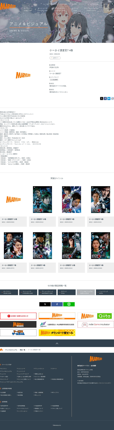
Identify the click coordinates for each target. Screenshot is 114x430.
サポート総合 (63, 4)
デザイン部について (57, 408)
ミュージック (21, 371)
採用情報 (105, 4)
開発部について (39, 408)
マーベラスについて (23, 408)
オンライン (4, 368)
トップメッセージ (22, 411)
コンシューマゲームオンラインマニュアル (12, 382)
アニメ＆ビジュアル (11, 350)
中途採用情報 (55, 405)
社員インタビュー (5, 408)
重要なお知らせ (54, 4)
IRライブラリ (55, 392)
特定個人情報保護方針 (57, 379)
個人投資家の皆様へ (6, 395)
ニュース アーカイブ (23, 374)
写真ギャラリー (39, 411)
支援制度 (3, 411)
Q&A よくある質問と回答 (24, 376)
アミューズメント (39, 368)
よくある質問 (73, 4)
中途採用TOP (38, 405)
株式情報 (20, 395)
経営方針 (20, 392)
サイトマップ (82, 4)
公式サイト (56, 58)
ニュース (45, 4)
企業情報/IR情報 (94, 4)
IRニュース (38, 395)
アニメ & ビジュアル (6, 371)
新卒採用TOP (4, 405)
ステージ (54, 368)
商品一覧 (22, 350)
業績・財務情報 (39, 392)
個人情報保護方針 (39, 379)
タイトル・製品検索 (40, 376)
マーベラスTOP (6, 364)
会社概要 (3, 392)
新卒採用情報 (21, 405)
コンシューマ (21, 368)
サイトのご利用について (24, 379)
